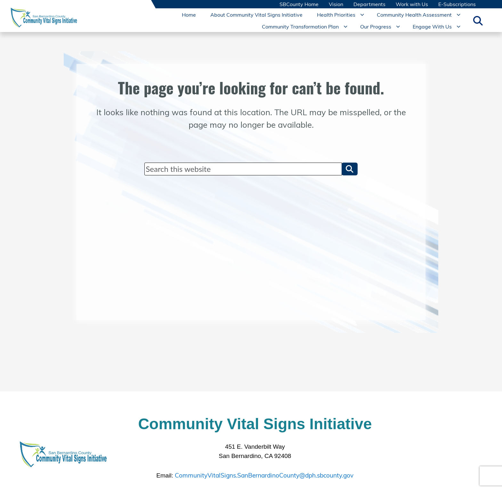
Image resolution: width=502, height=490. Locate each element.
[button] (350, 169)
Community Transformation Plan (300, 26)
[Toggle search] (478, 20)
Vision (336, 4)
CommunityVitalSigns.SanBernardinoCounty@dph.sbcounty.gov (264, 474)
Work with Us (412, 4)
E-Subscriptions (457, 4)
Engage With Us (432, 26)
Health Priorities (336, 14)
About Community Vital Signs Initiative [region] (256, 14)
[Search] (243, 169)
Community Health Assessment (414, 14)
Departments (369, 4)
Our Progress (375, 26)
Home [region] (189, 14)
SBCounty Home (299, 4)
